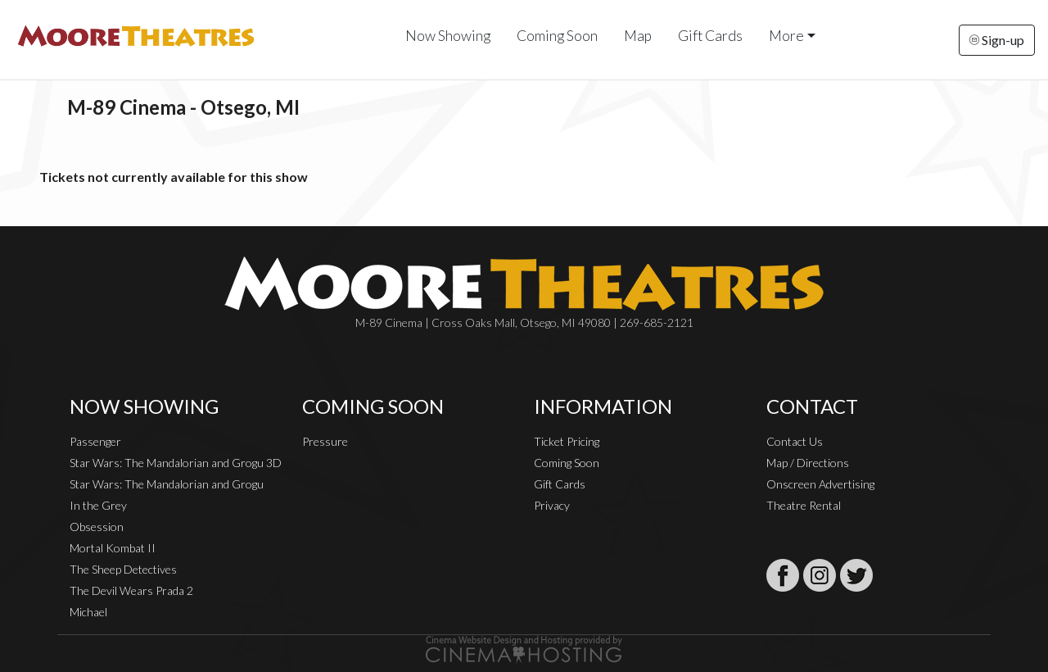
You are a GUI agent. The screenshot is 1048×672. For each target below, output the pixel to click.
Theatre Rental (803, 505)
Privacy (552, 505)
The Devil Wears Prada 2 (131, 590)
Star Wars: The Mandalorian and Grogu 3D (176, 463)
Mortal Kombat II (113, 548)
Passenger (95, 441)
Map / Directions (807, 463)
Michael (88, 612)
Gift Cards (710, 35)
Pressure (325, 441)
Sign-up (996, 40)
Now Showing (447, 35)
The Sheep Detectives (123, 569)
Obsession (97, 527)
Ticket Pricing (566, 441)
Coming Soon (557, 35)
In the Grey (98, 505)
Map (638, 35)
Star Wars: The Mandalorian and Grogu (167, 484)
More (786, 35)
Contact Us (794, 441)
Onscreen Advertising (820, 484)
